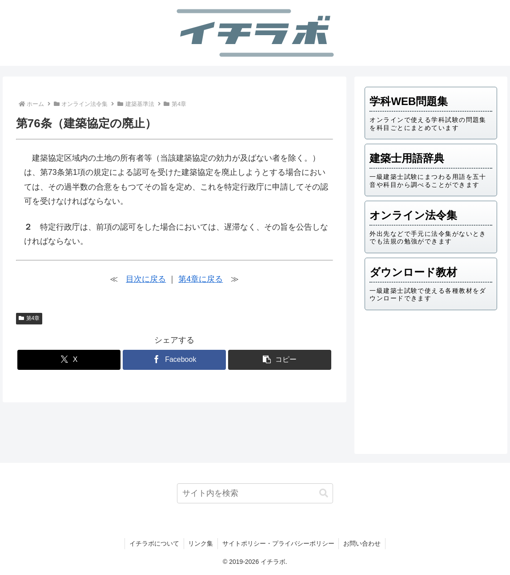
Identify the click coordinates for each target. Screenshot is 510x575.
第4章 (29, 318)
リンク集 (200, 543)
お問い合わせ (362, 543)
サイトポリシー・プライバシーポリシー (278, 543)
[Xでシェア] (68, 360)
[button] (279, 360)
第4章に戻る (200, 279)
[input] (255, 493)
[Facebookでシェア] (174, 360)
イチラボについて (154, 543)
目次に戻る (146, 279)
